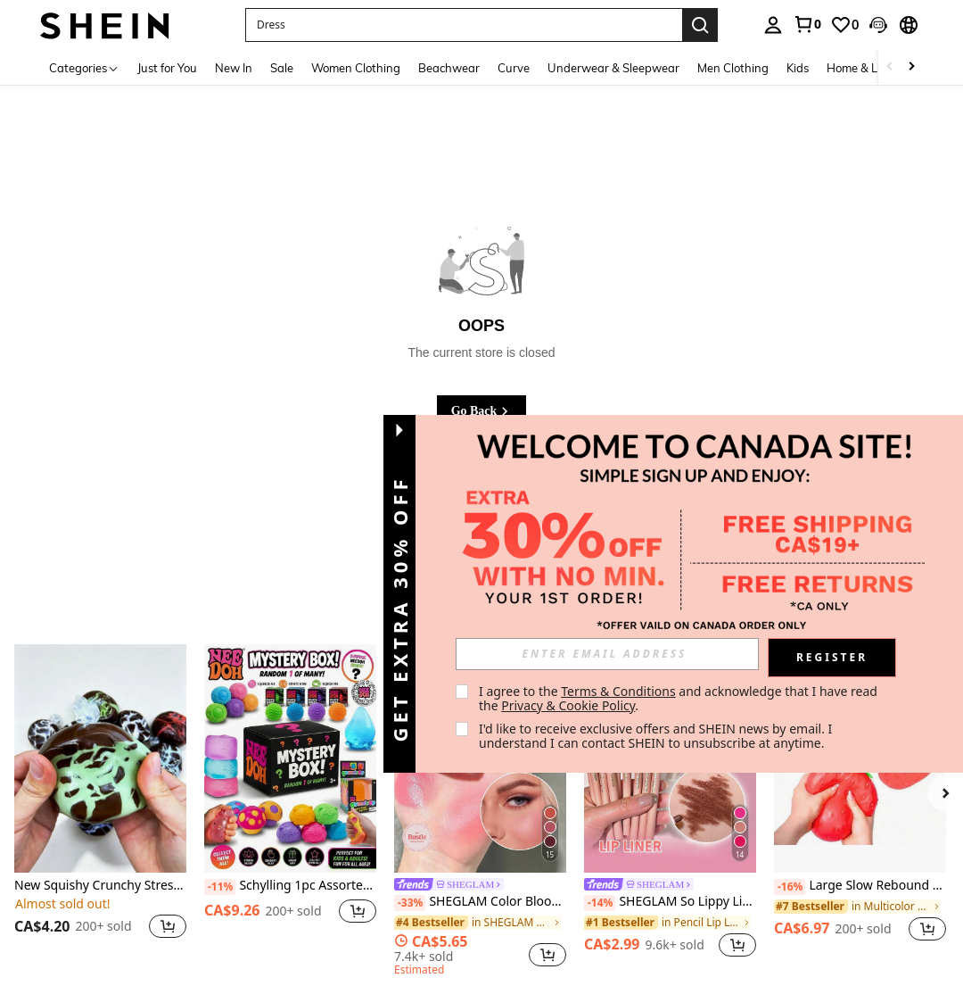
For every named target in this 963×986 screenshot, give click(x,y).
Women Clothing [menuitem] (355, 68)
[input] (607, 654)
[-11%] (219, 887)
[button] (878, 25)
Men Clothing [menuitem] (733, 68)
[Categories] (84, 67)
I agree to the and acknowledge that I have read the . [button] (680, 698)
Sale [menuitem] (281, 68)
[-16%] (789, 887)
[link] (807, 24)
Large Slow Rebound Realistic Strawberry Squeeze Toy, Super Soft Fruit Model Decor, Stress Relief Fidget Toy (860, 886)
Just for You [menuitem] (167, 68)
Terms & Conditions (618, 691)
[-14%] (599, 903)
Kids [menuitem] (797, 68)
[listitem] (100, 802)
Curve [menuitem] (514, 68)
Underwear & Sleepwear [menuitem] (613, 68)
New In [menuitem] (233, 68)
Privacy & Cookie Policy (568, 705)
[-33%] (409, 903)
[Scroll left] (890, 67)
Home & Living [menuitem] (865, 68)
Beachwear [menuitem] (449, 68)
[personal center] (773, 25)
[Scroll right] (911, 67)
